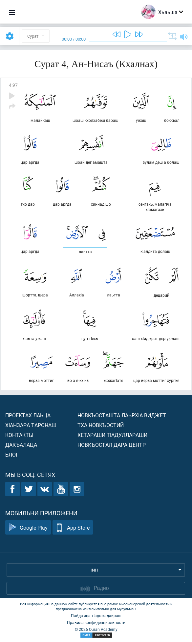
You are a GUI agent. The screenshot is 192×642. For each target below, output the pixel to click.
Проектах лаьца (28, 415)
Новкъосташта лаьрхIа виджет (121, 415)
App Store (73, 527)
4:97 (13, 85)
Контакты (19, 434)
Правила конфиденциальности (96, 622)
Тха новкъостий (100, 425)
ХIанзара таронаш (30, 425)
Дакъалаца (21, 444)
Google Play (28, 527)
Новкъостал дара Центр (111, 444)
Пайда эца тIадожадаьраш (96, 615)
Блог (12, 454)
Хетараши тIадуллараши (112, 434)
